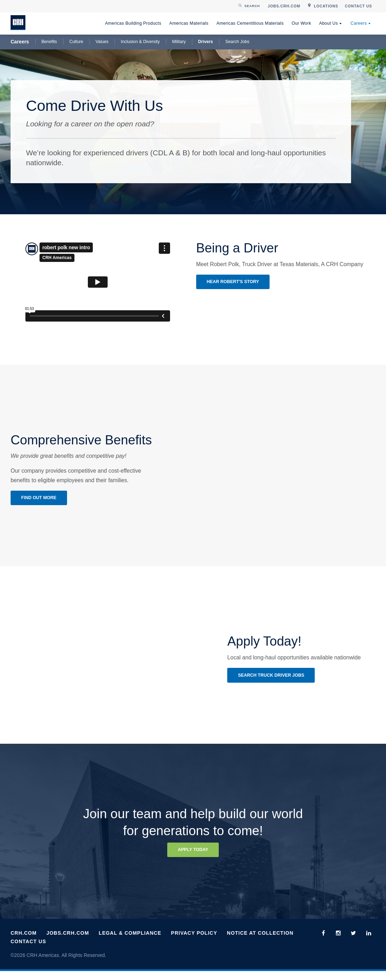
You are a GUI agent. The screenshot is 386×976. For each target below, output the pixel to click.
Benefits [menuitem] (49, 41)
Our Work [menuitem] (301, 23)
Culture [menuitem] (76, 41)
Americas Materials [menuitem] (189, 23)
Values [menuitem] (102, 41)
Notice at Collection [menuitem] (260, 938)
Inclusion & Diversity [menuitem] (140, 41)
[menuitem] (283, 6)
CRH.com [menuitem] (24, 938)
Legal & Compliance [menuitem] (130, 938)
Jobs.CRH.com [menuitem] (67, 938)
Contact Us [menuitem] (28, 946)
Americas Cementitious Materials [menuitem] (250, 23)
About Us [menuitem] (328, 23)
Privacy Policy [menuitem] (194, 938)
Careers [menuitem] (358, 23)
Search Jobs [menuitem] (237, 41)
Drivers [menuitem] (205, 41)
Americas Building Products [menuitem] (133, 23)
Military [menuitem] (179, 41)
